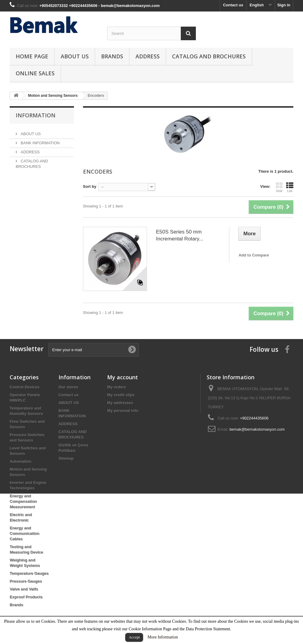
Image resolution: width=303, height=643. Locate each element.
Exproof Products (26, 597)
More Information (163, 637)
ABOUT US (75, 56)
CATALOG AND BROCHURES (209, 56)
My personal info (122, 410)
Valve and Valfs (24, 589)
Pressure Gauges (26, 581)
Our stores (68, 387)
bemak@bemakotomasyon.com (257, 429)
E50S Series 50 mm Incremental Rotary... (179, 235)
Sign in (283, 5)
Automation (20, 461)
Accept (134, 637)
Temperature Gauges (29, 573)
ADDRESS (148, 56)
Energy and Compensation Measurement (23, 501)
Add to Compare (253, 255)
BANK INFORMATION (40, 140)
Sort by (90, 186)
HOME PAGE (32, 56)
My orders (116, 387)
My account (122, 377)
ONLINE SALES (35, 73)
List (289, 187)
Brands (112, 56)
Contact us (233, 5)
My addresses (120, 402)
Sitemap (66, 458)
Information (36, 115)
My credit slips (120, 395)
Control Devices (25, 387)
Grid (279, 187)
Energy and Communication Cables (24, 533)
